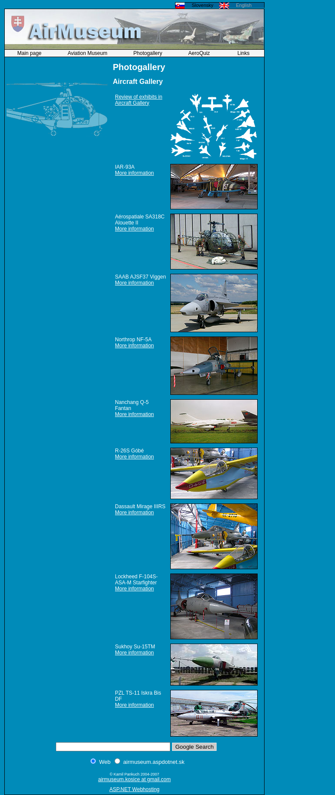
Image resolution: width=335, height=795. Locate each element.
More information (134, 173)
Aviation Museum (87, 53)
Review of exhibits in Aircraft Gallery (138, 100)
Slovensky (202, 5)
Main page (30, 53)
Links (243, 53)
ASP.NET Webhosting (134, 789)
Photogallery (149, 53)
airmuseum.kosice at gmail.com (134, 779)
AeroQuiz (199, 53)
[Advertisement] (300, 132)
